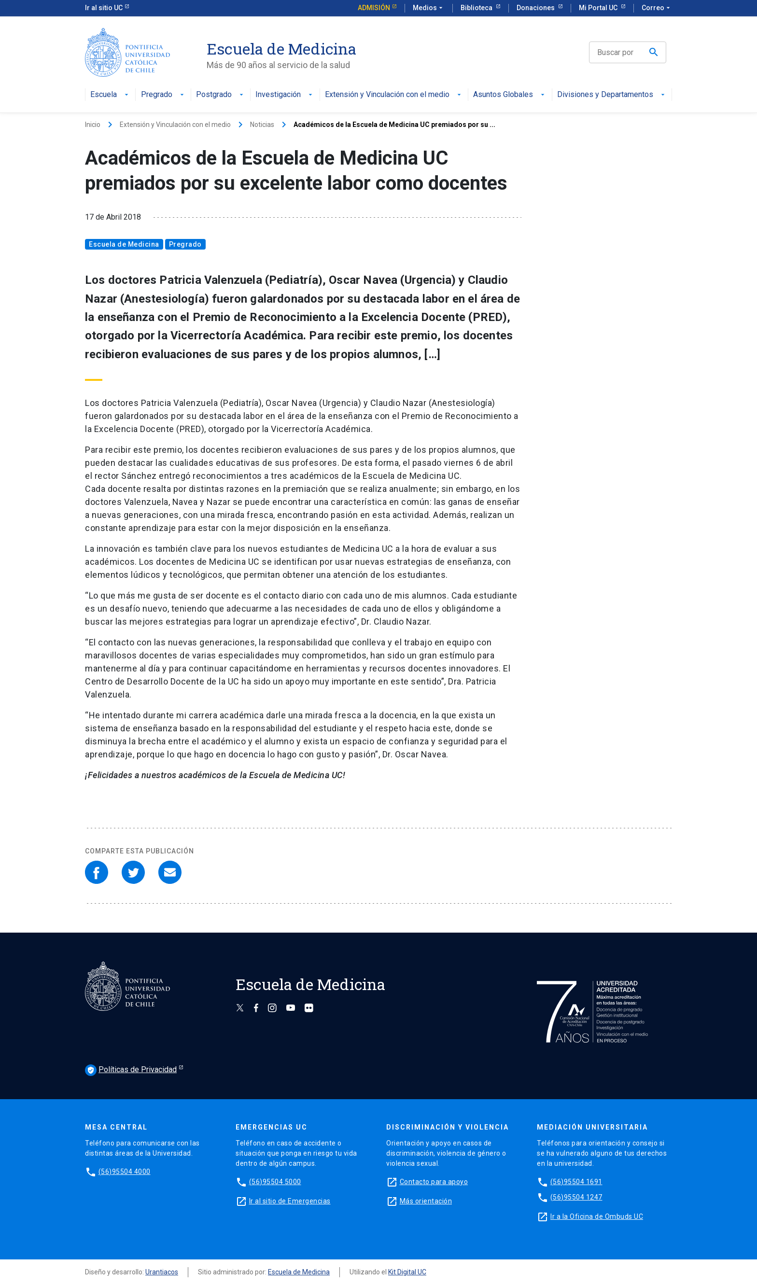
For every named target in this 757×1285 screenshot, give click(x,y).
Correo (657, 8)
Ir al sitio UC (104, 8)
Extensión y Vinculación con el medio (394, 95)
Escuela (110, 95)
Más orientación (426, 1201)
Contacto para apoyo (434, 1182)
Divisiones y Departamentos (612, 95)
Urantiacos (161, 1272)
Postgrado (220, 95)
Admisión (374, 8)
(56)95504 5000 (275, 1182)
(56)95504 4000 (124, 1171)
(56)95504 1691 (576, 1182)
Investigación (284, 95)
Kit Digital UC (407, 1272)
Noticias (262, 124)
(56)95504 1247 (576, 1197)
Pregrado (163, 95)
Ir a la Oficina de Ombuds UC (596, 1216)
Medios (429, 8)
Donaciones (536, 8)
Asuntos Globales (510, 95)
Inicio (92, 124)
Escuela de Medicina (124, 244)
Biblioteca (477, 8)
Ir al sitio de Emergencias (290, 1201)
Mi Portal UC (599, 8)
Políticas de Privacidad (131, 1070)
